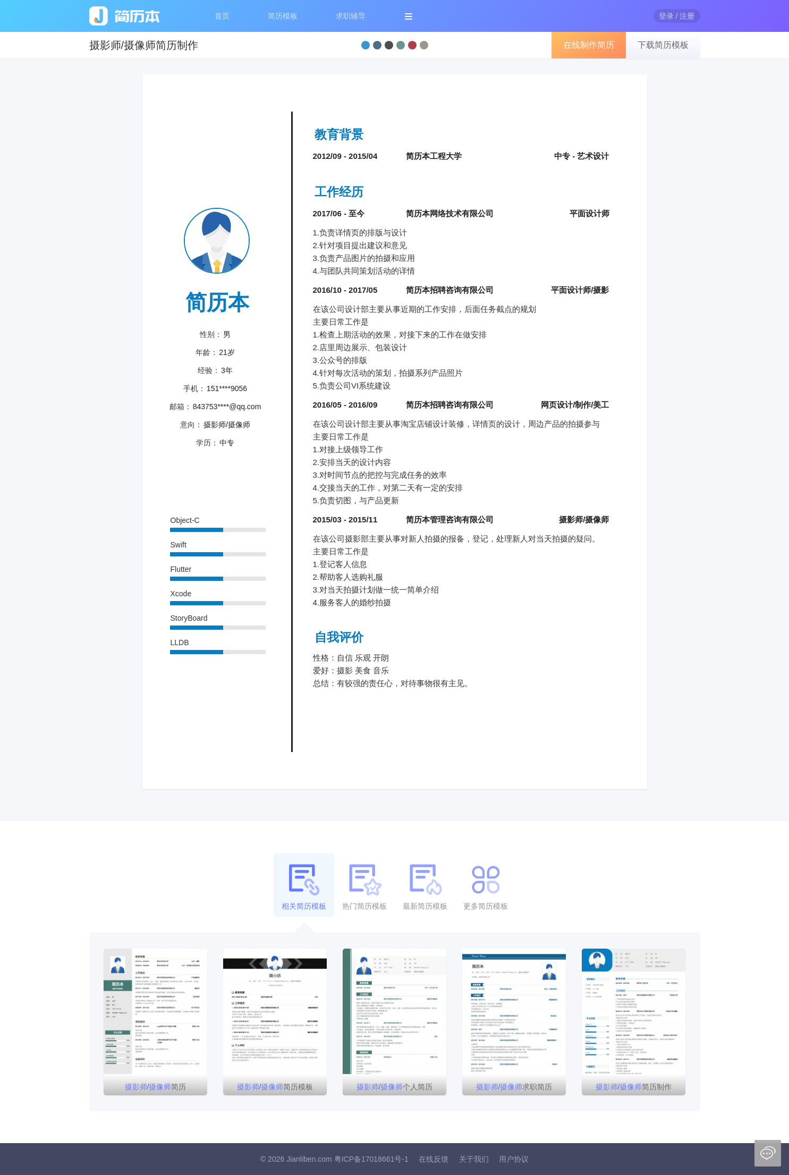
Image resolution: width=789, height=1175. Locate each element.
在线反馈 (433, 1159)
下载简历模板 (663, 44)
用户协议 (514, 1159)
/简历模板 (275, 1087)
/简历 (155, 1087)
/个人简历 (395, 1087)
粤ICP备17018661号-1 (371, 1159)
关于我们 (474, 1159)
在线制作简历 (588, 44)
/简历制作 (634, 1087)
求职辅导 (351, 16)
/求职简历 (514, 1087)
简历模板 (283, 16)
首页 (222, 16)
